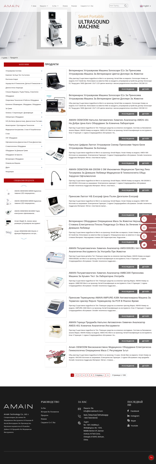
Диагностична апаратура (14, 88)
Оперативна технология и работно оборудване (22, 100)
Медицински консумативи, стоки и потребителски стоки (23, 132)
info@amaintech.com (93, 411)
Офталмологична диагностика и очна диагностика (23, 142)
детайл (145, 89)
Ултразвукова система (13, 71)
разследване (128, 89)
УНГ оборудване (11, 138)
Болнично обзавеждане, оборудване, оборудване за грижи (23, 106)
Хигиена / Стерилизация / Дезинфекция (19, 113)
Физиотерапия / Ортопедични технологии (20, 125)
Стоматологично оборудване (16, 146)
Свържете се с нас (87, 6)
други (8, 167)
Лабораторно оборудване (15, 117)
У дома (33, 6)
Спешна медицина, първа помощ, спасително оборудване (22, 94)
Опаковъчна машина (13, 163)
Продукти (44, 6)
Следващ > (99, 375)
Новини (65, 6)
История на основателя (50, 411)
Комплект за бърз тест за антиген (18, 75)
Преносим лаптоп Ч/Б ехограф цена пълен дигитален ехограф (103, 196)
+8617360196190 (91, 418)
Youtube (134, 425)
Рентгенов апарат (12, 79)
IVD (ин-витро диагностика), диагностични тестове (23, 121)
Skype (133, 420)
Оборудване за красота (14, 155)
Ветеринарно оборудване (15, 159)
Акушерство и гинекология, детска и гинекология (23, 83)
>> (108, 375)
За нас (55, 6)
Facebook (135, 411)
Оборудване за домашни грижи (17, 150)
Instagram (135, 416)
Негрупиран (10, 172)
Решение (74, 6)
